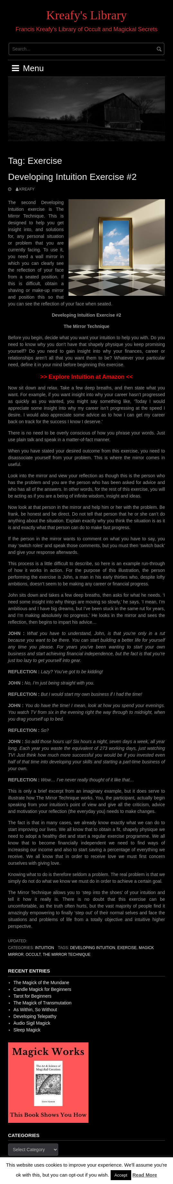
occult (33, 954)
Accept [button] (120, 1175)
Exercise (127, 948)
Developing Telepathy (35, 1016)
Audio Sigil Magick (32, 1023)
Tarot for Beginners (32, 996)
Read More (144, 1175)
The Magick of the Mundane (41, 982)
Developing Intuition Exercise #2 (72, 177)
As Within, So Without (35, 1009)
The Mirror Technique (66, 954)
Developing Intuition (92, 948)
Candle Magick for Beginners (42, 989)
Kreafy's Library (86, 15)
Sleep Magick (27, 1029)
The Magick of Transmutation (43, 1002)
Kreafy (27, 189)
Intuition (44, 948)
